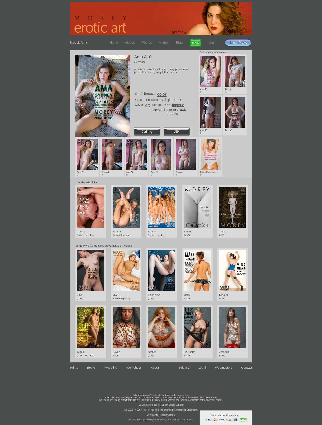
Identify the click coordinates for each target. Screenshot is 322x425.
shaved (158, 110)
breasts (172, 114)
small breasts (145, 94)
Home (113, 42)
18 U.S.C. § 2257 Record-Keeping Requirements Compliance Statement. (161, 410)
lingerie (178, 105)
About (155, 367)
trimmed (172, 109)
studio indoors (149, 99)
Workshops (134, 367)
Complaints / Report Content (161, 414)
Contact (246, 367)
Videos (130, 42)
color (162, 94)
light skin (173, 99)
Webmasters (223, 367)
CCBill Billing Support (149, 405)
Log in (212, 42)
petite (167, 104)
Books (91, 367)
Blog (179, 42)
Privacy (184, 367)
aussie (183, 109)
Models (164, 42)
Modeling (111, 367)
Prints (74, 367)
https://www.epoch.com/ (153, 419)
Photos (147, 42)
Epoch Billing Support (172, 405)
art (147, 105)
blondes (157, 104)
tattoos (139, 104)
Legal (202, 367)
